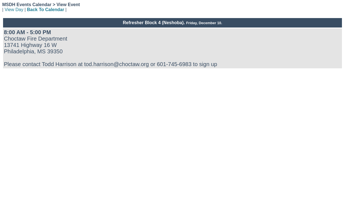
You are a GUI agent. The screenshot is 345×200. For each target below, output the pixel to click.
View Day (14, 9)
